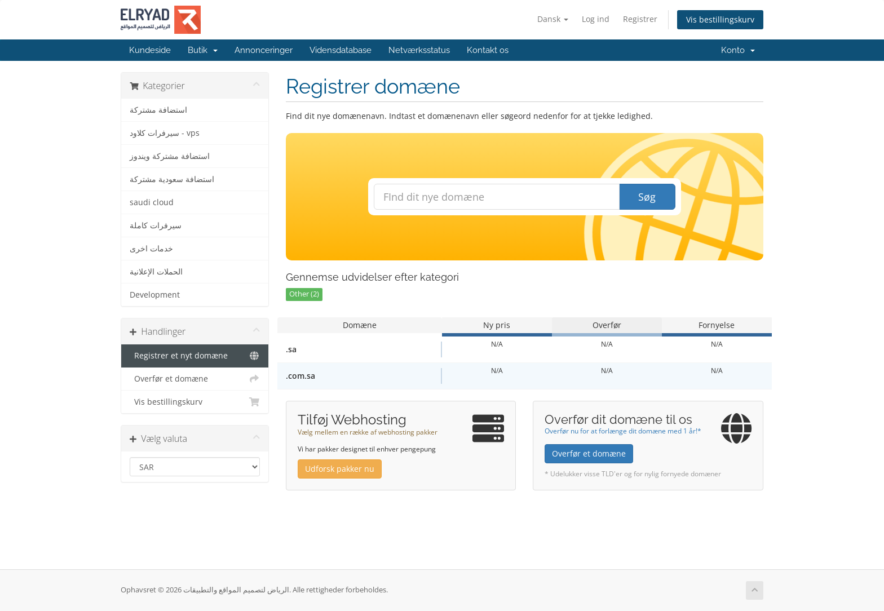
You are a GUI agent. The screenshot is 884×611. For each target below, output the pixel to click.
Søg (647, 196)
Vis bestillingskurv (720, 19)
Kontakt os (488, 50)
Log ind (595, 19)
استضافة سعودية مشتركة (172, 179)
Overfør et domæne (195, 379)
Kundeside (150, 50)
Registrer (640, 19)
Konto (738, 50)
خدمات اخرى (151, 248)
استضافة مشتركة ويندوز (170, 156)
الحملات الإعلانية (156, 272)
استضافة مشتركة (158, 110)
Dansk (552, 19)
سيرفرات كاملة (156, 225)
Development (155, 295)
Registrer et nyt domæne (195, 355)
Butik (203, 50)
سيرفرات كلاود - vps (165, 133)
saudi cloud (152, 202)
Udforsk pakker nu (339, 468)
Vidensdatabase (341, 50)
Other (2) (304, 294)
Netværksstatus (419, 50)
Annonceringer (264, 50)
